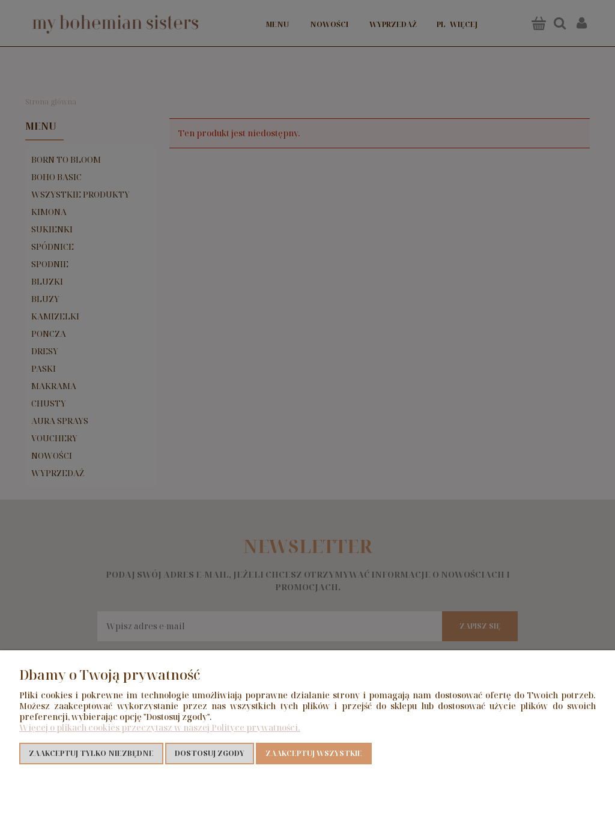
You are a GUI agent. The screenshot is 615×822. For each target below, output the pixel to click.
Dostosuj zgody (209, 753)
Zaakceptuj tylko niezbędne (91, 753)
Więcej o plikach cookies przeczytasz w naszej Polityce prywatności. (159, 727)
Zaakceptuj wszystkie (313, 753)
